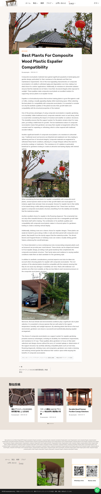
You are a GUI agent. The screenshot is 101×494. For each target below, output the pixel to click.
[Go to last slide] (11, 405)
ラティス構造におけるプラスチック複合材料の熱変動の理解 (50, 411)
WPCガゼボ (24, 51)
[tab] (49, 423)
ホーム (28, 3)
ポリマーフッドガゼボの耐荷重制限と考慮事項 (34, 369)
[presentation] (22, 397)
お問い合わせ (61, 3)
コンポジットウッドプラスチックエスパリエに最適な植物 (38, 357)
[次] (89, 405)
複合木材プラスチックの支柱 (64, 357)
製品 (13, 459)
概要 (42, 3)
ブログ (23, 459)
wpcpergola (26, 72)
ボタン (96, 3)
